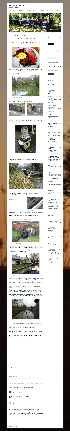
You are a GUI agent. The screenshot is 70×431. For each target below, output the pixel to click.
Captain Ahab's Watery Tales (54, 205)
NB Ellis (51, 127)
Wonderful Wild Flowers (51, 107)
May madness (50, 130)
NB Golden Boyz (52, 249)
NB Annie (51, 216)
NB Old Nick (52, 147)
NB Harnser (52, 94)
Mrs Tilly (51, 160)
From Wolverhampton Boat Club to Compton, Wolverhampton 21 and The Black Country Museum (54, 214)
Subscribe (50, 73)
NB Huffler (51, 151)
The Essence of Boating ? (52, 256)
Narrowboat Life (37, 374)
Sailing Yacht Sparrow (53, 156)
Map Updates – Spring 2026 (52, 183)
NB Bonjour (52, 118)
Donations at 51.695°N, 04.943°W (53, 178)
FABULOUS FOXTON (51, 84)
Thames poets (50, 187)
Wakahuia (51, 138)
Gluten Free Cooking (31, 374)
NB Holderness (52, 227)
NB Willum (51, 166)
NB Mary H (51, 209)
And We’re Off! (50, 145)
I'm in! (49, 154)
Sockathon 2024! (50, 10)
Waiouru (51, 112)
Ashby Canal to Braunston (52, 150)
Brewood (49, 93)
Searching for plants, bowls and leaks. (54, 225)
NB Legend (51, 238)
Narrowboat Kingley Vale (54, 99)
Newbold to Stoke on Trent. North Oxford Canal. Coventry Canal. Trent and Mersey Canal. (54, 236)
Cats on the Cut (22, 374)
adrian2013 (15, 391)
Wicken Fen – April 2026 (51, 141)
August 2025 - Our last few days (53, 208)
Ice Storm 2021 (50, 261)
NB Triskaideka (52, 244)
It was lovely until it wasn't (52, 169)
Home (10, 10)
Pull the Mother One (53, 222)
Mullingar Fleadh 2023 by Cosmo (53, 247)
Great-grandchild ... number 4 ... (53, 252)
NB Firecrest (52, 108)
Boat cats (18, 374)
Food (26, 374)
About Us (14, 10)
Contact (57, 10)
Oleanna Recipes (21, 10)
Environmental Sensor (51, 111)
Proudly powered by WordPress (13, 426)
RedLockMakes (42, 10)
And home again (50, 121)
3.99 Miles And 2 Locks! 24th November (16, 383)
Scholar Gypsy (52, 142)
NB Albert (51, 258)
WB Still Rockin (52, 253)
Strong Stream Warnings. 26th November (35, 383)
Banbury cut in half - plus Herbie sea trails (54, 174)
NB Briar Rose (52, 199)
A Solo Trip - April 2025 (51, 230)
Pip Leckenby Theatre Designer (32, 10)
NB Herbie (51, 175)
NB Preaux (51, 132)
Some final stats (50, 198)
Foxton (49, 89)
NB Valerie (51, 262)
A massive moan (50, 126)
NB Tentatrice (52, 231)
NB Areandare (52, 194)
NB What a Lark (52, 123)
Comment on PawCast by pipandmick (54, 159)
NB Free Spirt (52, 103)
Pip (19, 376)
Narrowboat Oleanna (16, 5)
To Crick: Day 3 (50, 98)
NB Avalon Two (52, 85)
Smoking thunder (50, 102)
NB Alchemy (52, 90)
